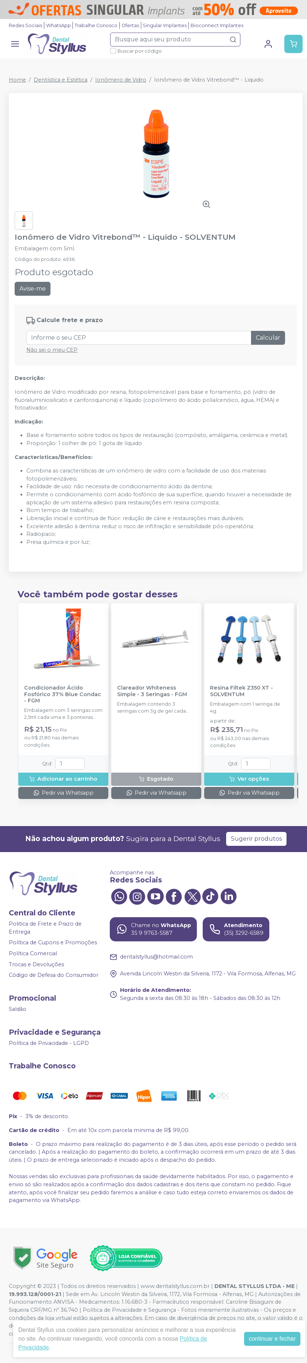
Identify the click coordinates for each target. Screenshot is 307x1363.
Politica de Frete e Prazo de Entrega (45, 928)
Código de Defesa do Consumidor (53, 975)
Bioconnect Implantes (217, 25)
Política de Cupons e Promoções (53, 943)
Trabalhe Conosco (96, 25)
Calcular (268, 337)
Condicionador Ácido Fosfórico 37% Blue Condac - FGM (62, 694)
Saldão (17, 1009)
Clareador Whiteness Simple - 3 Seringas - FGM (152, 691)
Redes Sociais (25, 25)
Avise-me (32, 288)
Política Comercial (33, 953)
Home (17, 79)
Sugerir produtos (256, 838)
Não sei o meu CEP (52, 350)
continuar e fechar (272, 1339)
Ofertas (130, 25)
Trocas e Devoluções (36, 964)
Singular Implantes (165, 25)
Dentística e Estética (60, 79)
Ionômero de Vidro (120, 79)
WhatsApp (58, 25)
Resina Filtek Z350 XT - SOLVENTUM (241, 691)
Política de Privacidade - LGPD (49, 1043)
